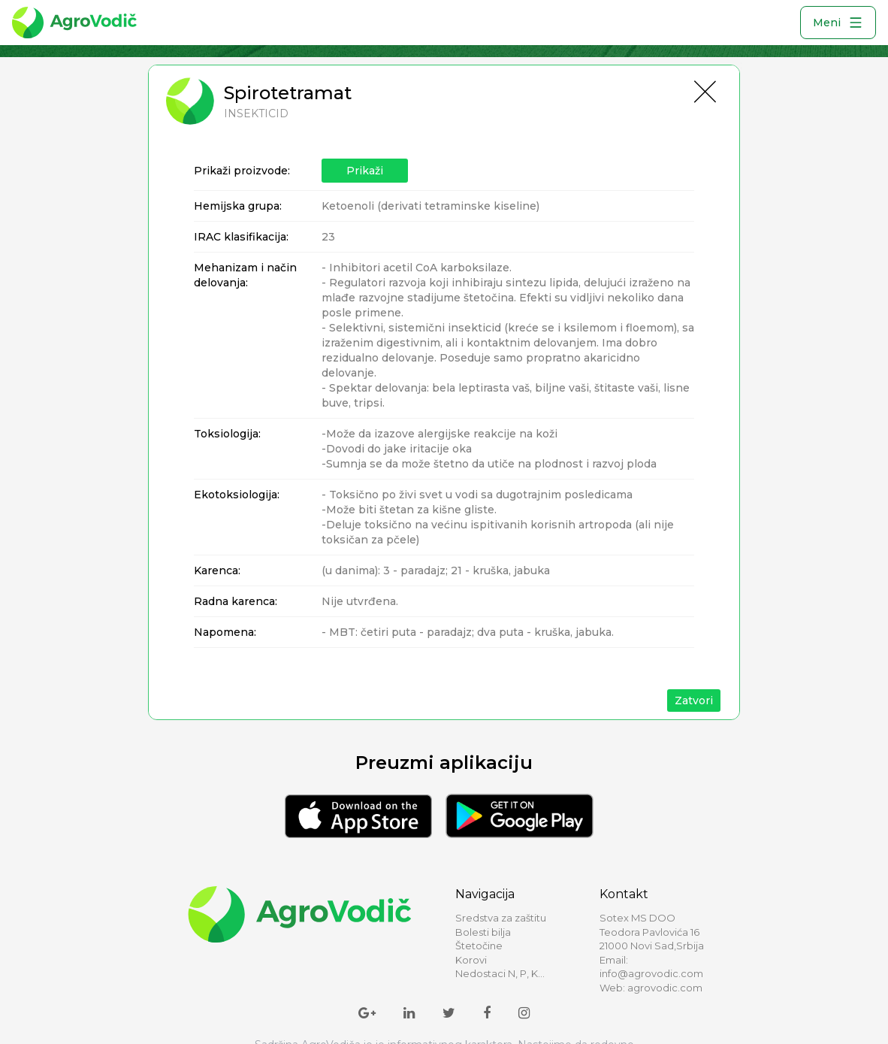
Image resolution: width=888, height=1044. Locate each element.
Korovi (471, 960)
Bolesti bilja (483, 932)
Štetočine (479, 946)
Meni (838, 22)
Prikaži (364, 170)
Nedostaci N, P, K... (500, 973)
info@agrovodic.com (651, 973)
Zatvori (694, 700)
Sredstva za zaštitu (500, 918)
